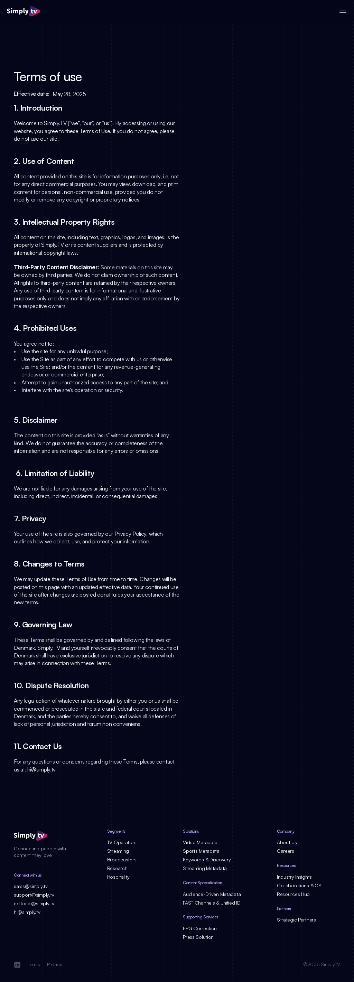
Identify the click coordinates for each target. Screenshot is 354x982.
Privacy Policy (130, 533)
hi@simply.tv (41, 769)
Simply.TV (55, 123)
